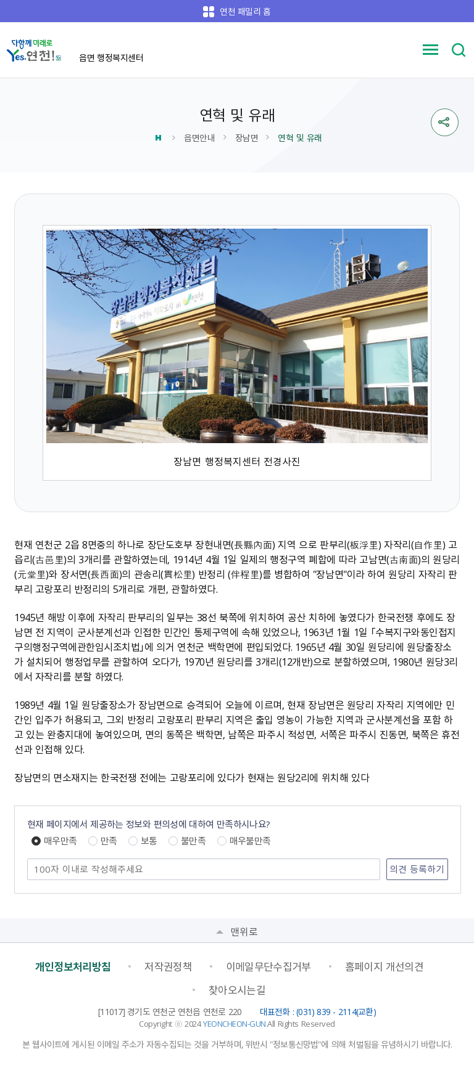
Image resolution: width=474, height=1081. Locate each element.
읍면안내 (199, 137)
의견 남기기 (27, 859)
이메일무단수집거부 (268, 966)
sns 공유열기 (445, 122)
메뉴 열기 (430, 50)
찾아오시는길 (237, 989)
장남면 (247, 137)
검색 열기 (458, 50)
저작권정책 (168, 966)
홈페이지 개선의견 (384, 966)
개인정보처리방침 (73, 966)
